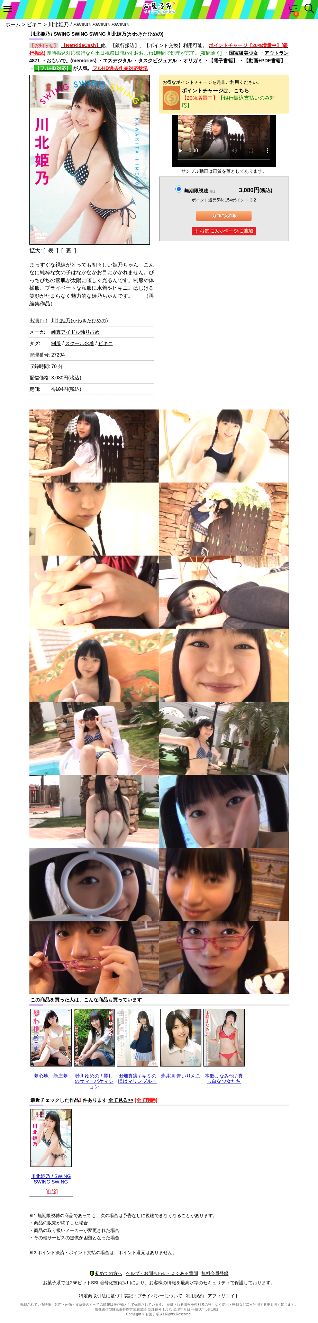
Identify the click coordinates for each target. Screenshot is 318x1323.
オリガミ (192, 60)
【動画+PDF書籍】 (264, 60)
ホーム (13, 24)
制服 (56, 343)
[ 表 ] (50, 250)
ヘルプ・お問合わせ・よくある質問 (162, 1273)
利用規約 (195, 1295)
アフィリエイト (223, 1295)
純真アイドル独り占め (75, 332)
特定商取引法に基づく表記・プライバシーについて (130, 1295)
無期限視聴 (199, 191)
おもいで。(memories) (71, 60)
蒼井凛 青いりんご (181, 1076)
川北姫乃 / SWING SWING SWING (51, 1178)
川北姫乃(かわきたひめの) (79, 320)
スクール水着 (79, 343)
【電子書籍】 (223, 60)
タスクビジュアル (157, 60)
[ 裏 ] (68, 250)
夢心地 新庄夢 (51, 1076)
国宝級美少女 (243, 53)
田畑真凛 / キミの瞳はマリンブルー (137, 1078)
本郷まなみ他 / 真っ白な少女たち (224, 1078)
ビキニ (34, 24)
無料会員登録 (214, 1273)
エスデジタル (117, 60)
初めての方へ (106, 1273)
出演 (38, 320)
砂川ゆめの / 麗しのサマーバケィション (94, 1081)
